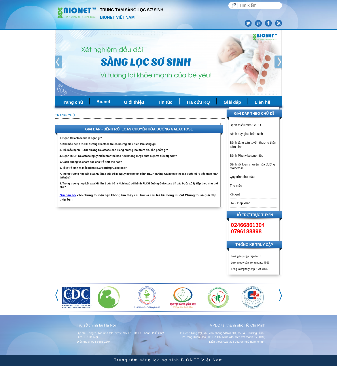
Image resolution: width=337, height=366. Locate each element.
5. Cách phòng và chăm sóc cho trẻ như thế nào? (91, 161)
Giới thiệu (134, 102)
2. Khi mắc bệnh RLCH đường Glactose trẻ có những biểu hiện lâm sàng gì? (108, 144)
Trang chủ (72, 102)
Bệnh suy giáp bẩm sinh (246, 134)
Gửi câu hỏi (68, 195)
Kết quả (235, 194)
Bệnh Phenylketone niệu (246, 155)
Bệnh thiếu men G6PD (245, 125)
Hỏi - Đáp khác (240, 203)
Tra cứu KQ (198, 102)
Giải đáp (232, 102)
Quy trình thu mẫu (242, 176)
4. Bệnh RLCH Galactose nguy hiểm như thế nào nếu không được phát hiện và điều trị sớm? (118, 156)
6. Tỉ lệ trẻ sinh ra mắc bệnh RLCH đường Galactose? (93, 167)
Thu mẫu (236, 185)
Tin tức (165, 102)
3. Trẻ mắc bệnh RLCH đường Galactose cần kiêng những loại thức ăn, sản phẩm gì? (114, 150)
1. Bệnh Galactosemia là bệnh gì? (81, 138)
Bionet (103, 101)
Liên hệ (262, 102)
